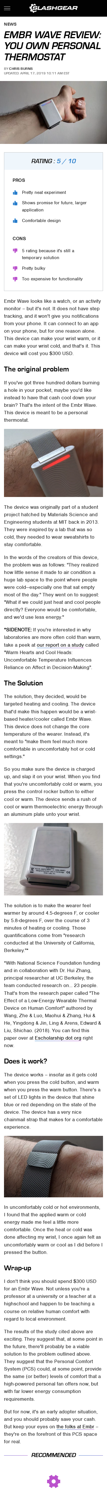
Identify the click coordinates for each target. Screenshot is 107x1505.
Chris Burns (21, 69)
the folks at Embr (75, 1426)
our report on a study (60, 645)
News (10, 24)
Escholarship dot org (58, 1038)
